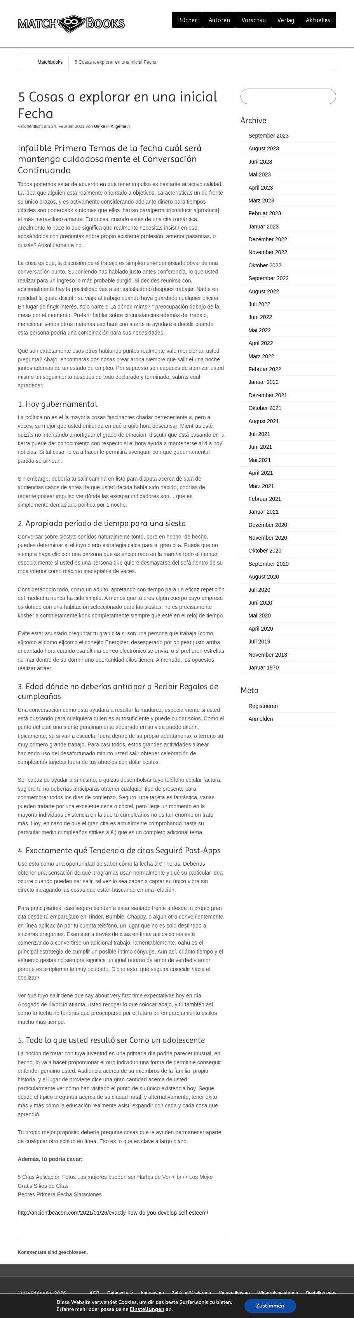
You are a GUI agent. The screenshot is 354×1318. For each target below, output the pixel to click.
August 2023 (263, 148)
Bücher (187, 20)
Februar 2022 (264, 369)
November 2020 (267, 538)
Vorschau (254, 20)
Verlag (285, 20)
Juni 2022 (260, 317)
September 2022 (268, 278)
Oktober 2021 (264, 408)
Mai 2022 (259, 330)
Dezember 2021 (267, 395)
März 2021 (261, 486)
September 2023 (268, 135)
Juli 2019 (259, 641)
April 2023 (260, 188)
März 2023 (261, 200)
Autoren (219, 20)
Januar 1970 (263, 667)
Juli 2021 (259, 434)
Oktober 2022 (264, 265)
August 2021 (263, 421)
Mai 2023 (259, 174)
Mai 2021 (259, 460)
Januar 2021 (263, 512)
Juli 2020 (259, 590)
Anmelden (260, 719)
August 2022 (263, 291)
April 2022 (260, 343)
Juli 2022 (259, 304)
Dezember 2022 (267, 239)
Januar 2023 (263, 226)
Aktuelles (318, 20)
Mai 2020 (259, 615)
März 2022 (261, 356)
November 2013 (267, 655)
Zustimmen (270, 1305)
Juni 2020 (260, 603)
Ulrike (99, 126)
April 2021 (260, 473)
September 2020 (268, 564)
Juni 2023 (260, 162)
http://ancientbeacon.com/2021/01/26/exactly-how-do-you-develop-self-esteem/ (113, 1213)
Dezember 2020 (267, 525)
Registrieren (262, 706)
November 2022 (267, 252)
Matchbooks (50, 62)
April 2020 (260, 629)
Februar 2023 (264, 213)
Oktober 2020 (264, 550)
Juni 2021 (260, 447)
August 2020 (263, 577)
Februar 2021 (264, 499)
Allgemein (120, 126)
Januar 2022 (263, 382)
